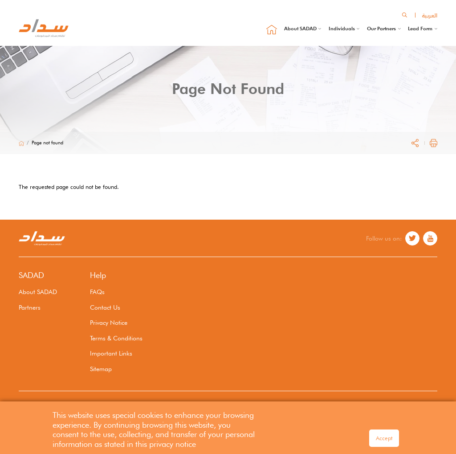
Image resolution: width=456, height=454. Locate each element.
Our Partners (381, 28)
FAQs (97, 291)
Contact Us (105, 307)
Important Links (111, 353)
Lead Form (420, 28)
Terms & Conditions (116, 338)
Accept (384, 440)
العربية (429, 14)
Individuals (342, 28)
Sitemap (101, 368)
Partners (30, 307)
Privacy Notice (108, 322)
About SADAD (300, 28)
